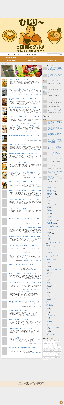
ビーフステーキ (38, 104)
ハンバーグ (39, 123)
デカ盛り (34, 104)
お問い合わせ (32, 60)
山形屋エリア (33, 112)
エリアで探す (32, 57)
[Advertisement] (32, 8)
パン (40, 140)
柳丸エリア (50, 355)
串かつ (48, 279)
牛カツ (48, 311)
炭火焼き (48, 304)
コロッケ (48, 212)
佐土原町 (59, 357)
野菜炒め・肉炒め (38, 131)
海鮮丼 (48, 299)
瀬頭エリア (45, 357)
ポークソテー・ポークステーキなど (53, 263)
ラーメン (39, 85)
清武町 (56, 346)
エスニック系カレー (50, 193)
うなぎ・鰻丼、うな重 (51, 191)
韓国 (47, 328)
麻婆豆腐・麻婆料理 (50, 334)
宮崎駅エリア (34, 186)
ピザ (40, 241)
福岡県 (59, 346)
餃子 (47, 330)
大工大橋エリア (56, 355)
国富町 (34, 343)
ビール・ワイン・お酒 (51, 259)
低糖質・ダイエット (50, 280)
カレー (40, 149)
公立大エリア (35, 278)
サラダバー (49, 213)
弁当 (40, 269)
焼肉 (47, 308)
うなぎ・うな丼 (49, 190)
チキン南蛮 (39, 177)
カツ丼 (48, 203)
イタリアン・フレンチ (51, 187)
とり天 (48, 239)
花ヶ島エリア (53, 350)
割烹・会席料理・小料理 (51, 285)
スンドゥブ (49, 216)
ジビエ (48, 214)
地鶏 (47, 288)
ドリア (48, 238)
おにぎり (48, 197)
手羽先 (48, 293)
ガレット (48, 209)
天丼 (47, 289)
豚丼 (47, 318)
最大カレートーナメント (51, 295)
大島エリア (28, 315)
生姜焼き (48, 314)
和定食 (40, 278)
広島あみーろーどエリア (32, 123)
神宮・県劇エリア (35, 149)
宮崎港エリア (51, 352)
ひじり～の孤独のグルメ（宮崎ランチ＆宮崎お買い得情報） (19, 54)
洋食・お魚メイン (50, 298)
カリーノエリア (34, 252)
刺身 (40, 158)
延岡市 (55, 357)
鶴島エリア (33, 352)
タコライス (49, 222)
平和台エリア (46, 359)
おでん (48, 196)
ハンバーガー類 (49, 252)
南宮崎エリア (34, 85)
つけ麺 (48, 232)
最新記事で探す (11, 60)
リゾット (48, 273)
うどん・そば (49, 188)
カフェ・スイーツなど (51, 204)
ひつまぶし (49, 262)
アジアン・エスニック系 (34, 297)
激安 (47, 301)
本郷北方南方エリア (58, 352)
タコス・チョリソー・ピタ (52, 220)
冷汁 (47, 282)
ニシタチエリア (28, 104)
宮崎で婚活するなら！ (52, 60)
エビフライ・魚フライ (51, 194)
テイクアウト (37, 269)
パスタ (40, 223)
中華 (47, 276)
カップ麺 (48, 201)
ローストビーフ (49, 275)
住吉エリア (59, 348)
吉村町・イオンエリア (49, 343)
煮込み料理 (49, 309)
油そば (48, 296)
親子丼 (48, 317)
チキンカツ (49, 225)
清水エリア (45, 352)
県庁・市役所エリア (31, 213)
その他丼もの (49, 219)
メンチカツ (49, 268)
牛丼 (47, 312)
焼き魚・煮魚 (39, 112)
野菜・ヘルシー (49, 324)
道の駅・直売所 (49, 321)
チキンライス (49, 228)
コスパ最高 (49, 210)
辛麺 (47, 320)
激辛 (47, 302)
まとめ (48, 266)
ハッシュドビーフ (50, 246)
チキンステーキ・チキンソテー (36, 168)
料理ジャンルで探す (11, 57)
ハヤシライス (49, 248)
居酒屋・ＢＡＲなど (50, 291)
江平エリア (50, 357)
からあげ (34, 158)
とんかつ (39, 232)
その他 (48, 217)
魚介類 (48, 331)
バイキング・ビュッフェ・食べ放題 (35, 94)
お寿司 (40, 195)
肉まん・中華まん (50, 315)
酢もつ (48, 322)
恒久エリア (30, 158)
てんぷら (38, 158)
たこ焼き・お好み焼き (51, 223)
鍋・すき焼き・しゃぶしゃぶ (36, 315)
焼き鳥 (48, 307)
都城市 (27, 94)
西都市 (36, 195)
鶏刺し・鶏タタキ (50, 333)
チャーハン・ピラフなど (51, 230)
